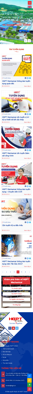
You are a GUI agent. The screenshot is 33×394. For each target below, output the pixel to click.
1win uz (10, 44)
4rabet (25, 44)
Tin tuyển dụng (6, 78)
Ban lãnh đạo (7, 352)
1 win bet (1, 44)
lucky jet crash (19, 44)
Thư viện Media (7, 363)
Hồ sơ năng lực (7, 354)
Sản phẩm (6, 360)
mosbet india (29, 44)
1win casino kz (0, 44)
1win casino (7, 44)
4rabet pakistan (24, 44)
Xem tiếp (27, 86)
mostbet (30, 44)
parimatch (27, 44)
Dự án (4, 357)
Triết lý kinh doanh (8, 349)
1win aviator (16, 44)
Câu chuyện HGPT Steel (10, 346)
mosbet (28, 44)
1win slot (17, 44)
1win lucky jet (14, 44)
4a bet (26, 44)
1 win (6, 44)
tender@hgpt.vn (11, 386)
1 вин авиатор (13, 44)
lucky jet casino (22, 44)
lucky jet (18, 44)
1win (2, 44)
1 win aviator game (3, 44)
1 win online (8, 44)
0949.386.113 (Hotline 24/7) (15, 380)
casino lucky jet (21, 44)
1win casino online (5, 44)
